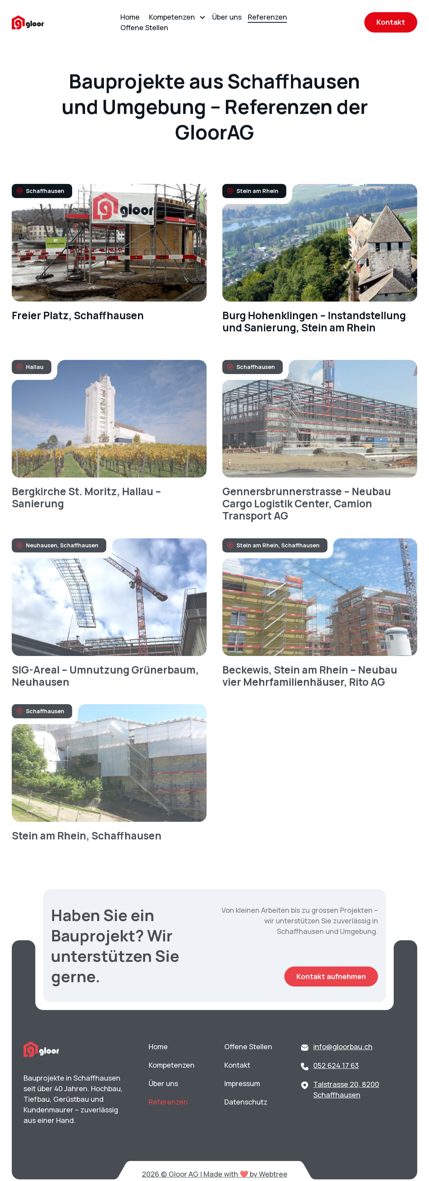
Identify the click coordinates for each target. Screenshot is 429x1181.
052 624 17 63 (336, 1082)
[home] (28, 22)
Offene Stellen (144, 27)
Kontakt (390, 22)
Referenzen (267, 17)
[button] (176, 17)
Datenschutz (245, 1118)
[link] (109, 260)
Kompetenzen (172, 17)
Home (130, 17)
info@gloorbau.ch (343, 1063)
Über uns (227, 17)
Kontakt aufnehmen (331, 993)
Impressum (242, 1100)
